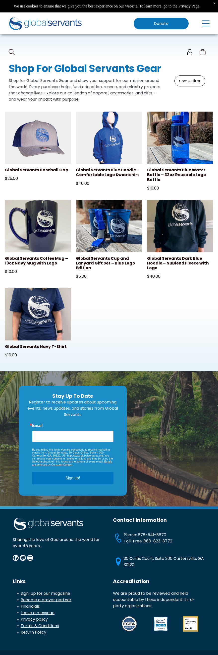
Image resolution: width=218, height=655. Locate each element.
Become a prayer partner (46, 600)
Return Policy (33, 632)
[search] (11, 53)
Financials (30, 606)
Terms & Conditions (40, 626)
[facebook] (16, 558)
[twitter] (23, 558)
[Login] (189, 52)
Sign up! (72, 478)
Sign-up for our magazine (45, 593)
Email (37, 426)
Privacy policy (34, 619)
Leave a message (37, 613)
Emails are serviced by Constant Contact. (72, 463)
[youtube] (30, 558)
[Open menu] (206, 23)
